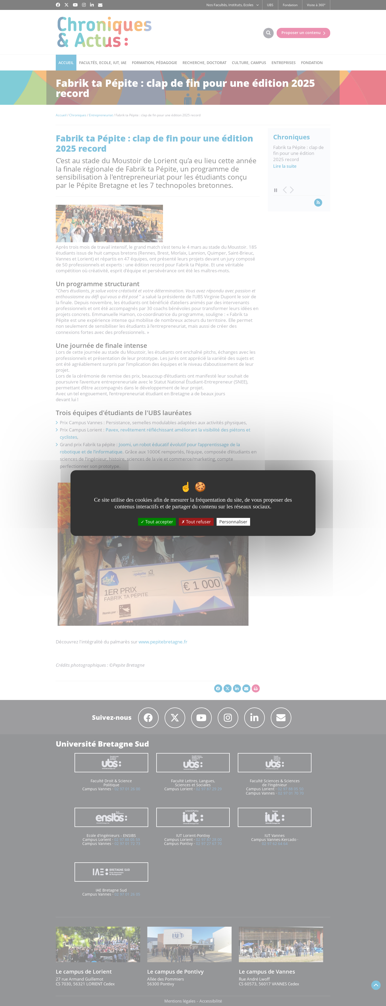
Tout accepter (157, 521)
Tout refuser (196, 521)
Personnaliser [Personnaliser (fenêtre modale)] (233, 521)
